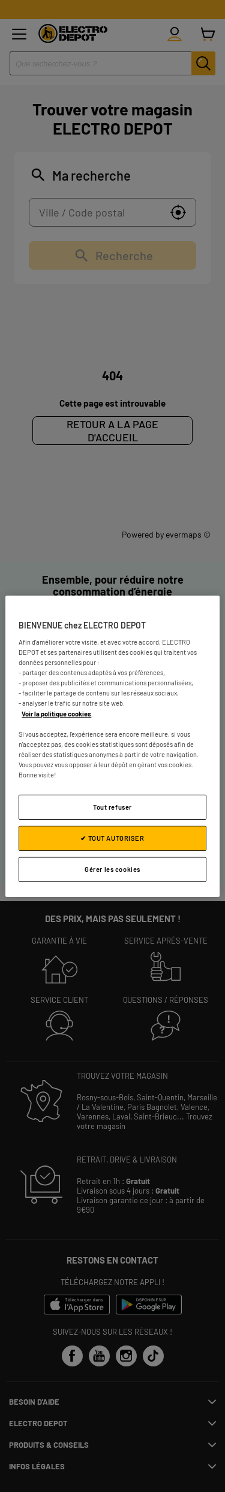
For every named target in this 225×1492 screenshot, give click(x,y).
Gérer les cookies (112, 869)
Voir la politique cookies (56, 713)
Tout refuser (112, 807)
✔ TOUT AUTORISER (112, 838)
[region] (112, 745)
